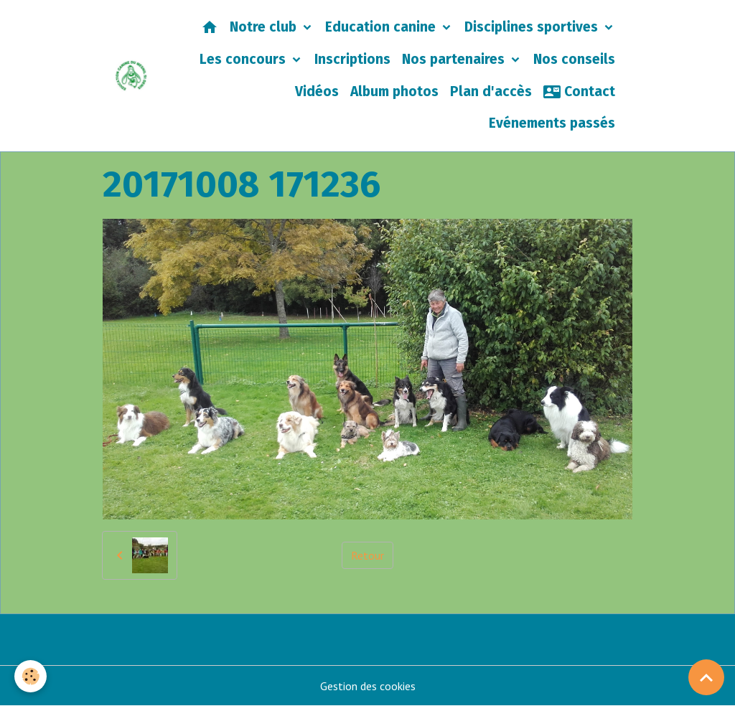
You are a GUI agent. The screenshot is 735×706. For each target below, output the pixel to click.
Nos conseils (574, 59)
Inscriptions (352, 59)
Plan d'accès (491, 91)
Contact (579, 91)
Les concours (244, 59)
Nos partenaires (455, 59)
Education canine (382, 27)
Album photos (394, 91)
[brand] (131, 75)
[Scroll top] (706, 677)
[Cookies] (30, 676)
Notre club (265, 27)
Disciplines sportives (532, 27)
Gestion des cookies (368, 686)
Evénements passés (552, 123)
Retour (367, 555)
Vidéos (317, 91)
